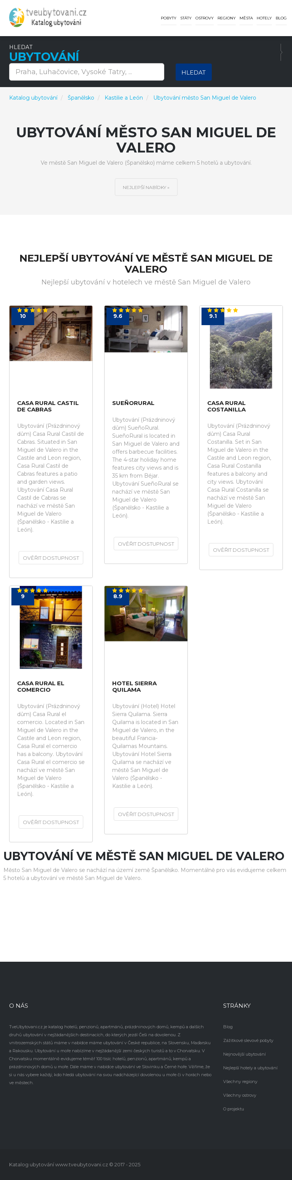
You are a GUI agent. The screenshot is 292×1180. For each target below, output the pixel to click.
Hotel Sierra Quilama (134, 686)
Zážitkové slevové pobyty (248, 1040)
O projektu (233, 1109)
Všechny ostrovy (239, 1095)
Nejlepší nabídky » (146, 187)
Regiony (226, 18)
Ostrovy (204, 18)
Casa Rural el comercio (40, 686)
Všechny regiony (240, 1081)
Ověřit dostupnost (51, 558)
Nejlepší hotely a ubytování (250, 1067)
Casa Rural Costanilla (226, 406)
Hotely (264, 18)
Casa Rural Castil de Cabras (48, 406)
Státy (186, 18)
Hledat (193, 72)
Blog (281, 18)
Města (246, 18)
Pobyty (168, 18)
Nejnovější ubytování (244, 1054)
